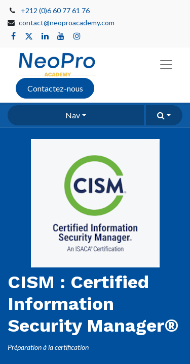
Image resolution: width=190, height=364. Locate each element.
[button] (164, 115)
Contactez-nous (55, 88)
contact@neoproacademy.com (67, 22)
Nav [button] (72, 115)
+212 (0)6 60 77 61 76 (55, 10)
